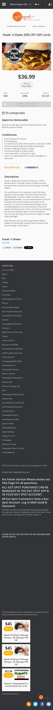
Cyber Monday (8, 432)
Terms (4, 286)
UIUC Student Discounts (12, 311)
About (4, 274)
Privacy (5, 282)
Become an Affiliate (10, 345)
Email (8, 247)
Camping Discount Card (12, 299)
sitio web (6, 242)
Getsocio (15, 694)
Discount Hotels (8, 291)
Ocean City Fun (8, 340)
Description (11, 167)
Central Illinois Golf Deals (12, 349)
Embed (19, 247)
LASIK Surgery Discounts (12, 353)
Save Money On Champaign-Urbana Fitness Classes (10, 369)
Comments (31, 167)
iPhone (5, 303)
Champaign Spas (9, 427)
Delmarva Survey (9, 444)
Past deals (6, 295)
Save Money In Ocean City (13, 403)
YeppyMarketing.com (21, 472)
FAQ (3, 278)
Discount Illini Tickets (10, 307)
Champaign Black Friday (11, 361)
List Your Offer (8, 270)
